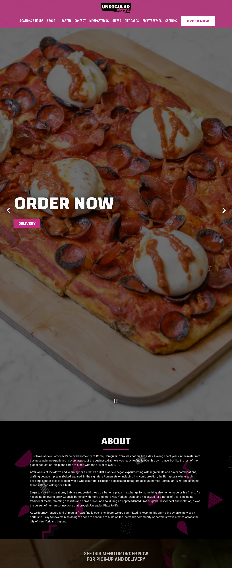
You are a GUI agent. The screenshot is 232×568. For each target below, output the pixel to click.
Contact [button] (80, 20)
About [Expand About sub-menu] (52, 20)
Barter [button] (66, 20)
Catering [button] (171, 20)
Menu (99, 551)
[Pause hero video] (116, 380)
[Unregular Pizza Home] (116, 7)
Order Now (127, 551)
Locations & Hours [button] (31, 20)
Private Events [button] (152, 20)
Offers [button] (116, 20)
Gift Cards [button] (132, 20)
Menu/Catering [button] (99, 20)
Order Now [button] (198, 21)
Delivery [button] (27, 213)
